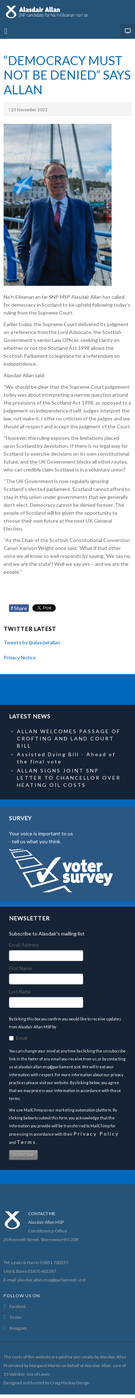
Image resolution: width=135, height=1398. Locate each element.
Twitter (15, 1317)
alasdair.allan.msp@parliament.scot (52, 1279)
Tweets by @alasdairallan (32, 642)
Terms (26, 1142)
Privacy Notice (20, 657)
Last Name (20, 992)
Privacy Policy (96, 1134)
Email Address (24, 945)
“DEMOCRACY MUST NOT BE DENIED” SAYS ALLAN (67, 75)
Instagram (18, 1328)
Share (19, 608)
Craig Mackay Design (70, 1382)
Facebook (17, 1306)
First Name (20, 968)
